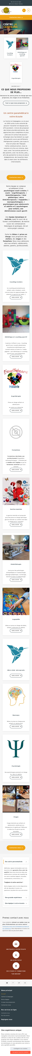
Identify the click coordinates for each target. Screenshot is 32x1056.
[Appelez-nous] (24, 10)
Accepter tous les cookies (20, 1052)
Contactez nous (16, 17)
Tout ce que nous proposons (16, 103)
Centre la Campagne (7, 997)
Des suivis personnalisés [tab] (13, 862)
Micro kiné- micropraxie (16, 670)
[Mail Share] (7, 983)
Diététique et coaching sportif (22, 54)
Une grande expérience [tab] (13, 898)
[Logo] (6, 10)
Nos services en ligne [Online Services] (16, 2)
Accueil (3, 994)
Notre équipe (5, 1000)
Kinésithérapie (16, 564)
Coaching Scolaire (10, 54)
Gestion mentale (16, 509)
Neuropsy (16, 715)
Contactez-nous (16, 177)
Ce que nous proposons (8, 1002)
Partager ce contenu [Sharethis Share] (25, 983)
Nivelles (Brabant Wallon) (16, 4)
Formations (16, 450)
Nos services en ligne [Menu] (9, 1010)
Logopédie (16, 619)
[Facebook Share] (13, 983)
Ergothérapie (16, 78)
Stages (16, 817)
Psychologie (16, 766)
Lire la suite (16, 297)
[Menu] (28, 10)
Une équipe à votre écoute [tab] (14, 903)
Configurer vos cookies (20, 1049)
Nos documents (5, 1015)
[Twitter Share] (19, 983)
